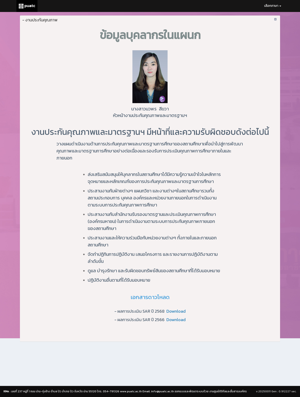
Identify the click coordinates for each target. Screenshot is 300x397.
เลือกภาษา (272, 5)
